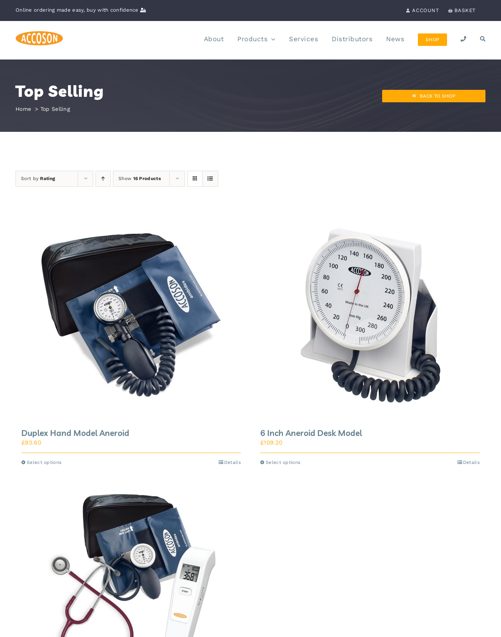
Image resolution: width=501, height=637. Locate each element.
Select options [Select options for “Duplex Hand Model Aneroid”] (44, 462)
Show (139, 178)
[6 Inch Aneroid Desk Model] (369, 315)
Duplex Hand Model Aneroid (75, 433)
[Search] (483, 39)
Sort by (38, 178)
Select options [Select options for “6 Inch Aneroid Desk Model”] (283, 462)
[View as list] (210, 178)
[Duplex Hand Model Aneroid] (131, 315)
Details (232, 462)
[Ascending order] (103, 179)
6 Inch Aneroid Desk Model (311, 433)
